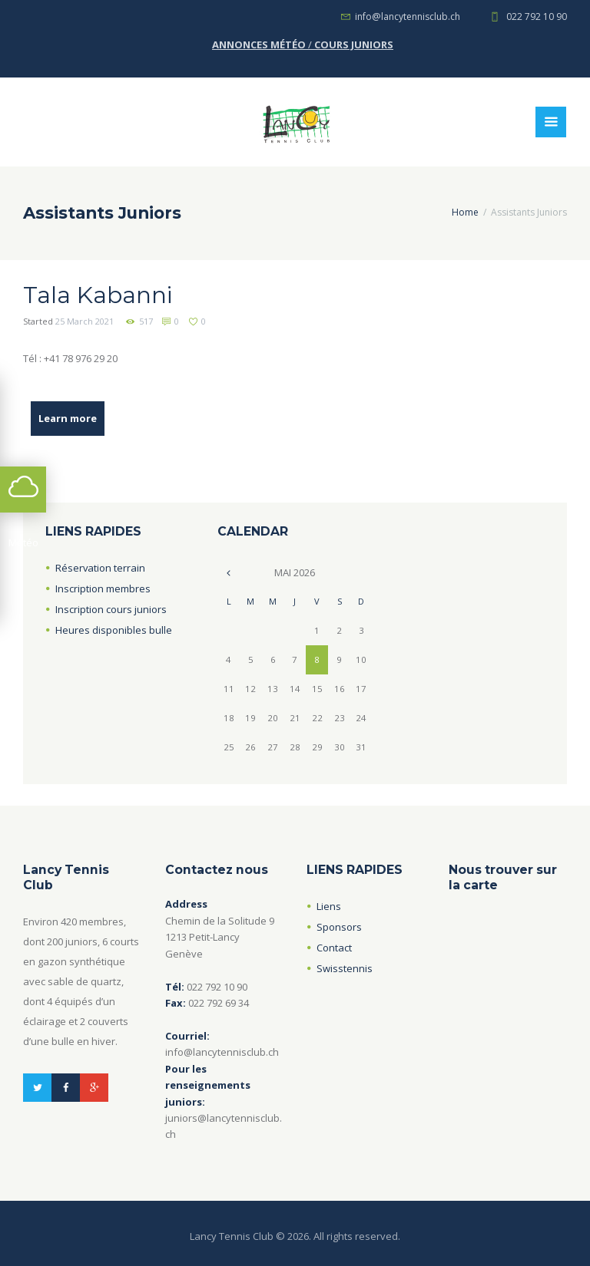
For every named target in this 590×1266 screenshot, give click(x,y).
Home (465, 212)
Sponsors (339, 927)
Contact (334, 947)
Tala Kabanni (97, 295)
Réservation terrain (100, 568)
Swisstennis (345, 968)
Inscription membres (103, 588)
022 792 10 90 (536, 16)
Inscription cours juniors (111, 609)
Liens (329, 906)
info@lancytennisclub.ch (407, 16)
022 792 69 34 (218, 1003)
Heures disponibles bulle (113, 630)
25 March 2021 (84, 321)
